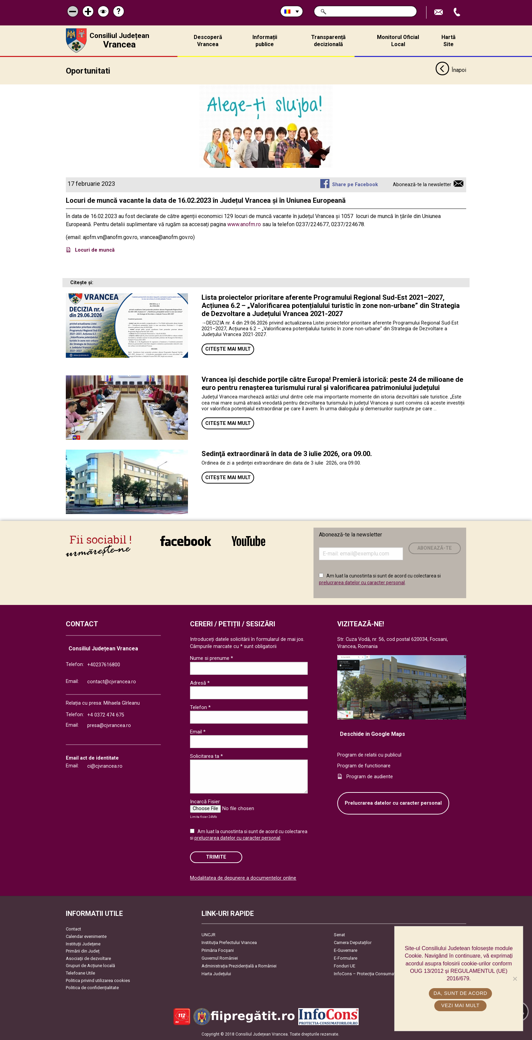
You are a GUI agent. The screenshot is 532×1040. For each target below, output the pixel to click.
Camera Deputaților (353, 942)
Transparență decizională (328, 40)
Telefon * (200, 707)
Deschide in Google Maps (372, 734)
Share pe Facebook (355, 185)
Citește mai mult (228, 349)
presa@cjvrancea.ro (109, 725)
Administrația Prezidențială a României (239, 965)
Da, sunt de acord (460, 993)
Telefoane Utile (80, 973)
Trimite (216, 857)
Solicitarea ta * (206, 756)
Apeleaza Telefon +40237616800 (458, 12)
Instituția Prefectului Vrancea (229, 942)
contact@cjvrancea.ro (111, 682)
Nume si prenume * (211, 658)
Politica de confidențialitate (92, 987)
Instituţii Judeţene (83, 943)
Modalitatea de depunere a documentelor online (243, 878)
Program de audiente (369, 777)
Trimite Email (439, 12)
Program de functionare (364, 766)
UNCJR (208, 934)
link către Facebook (185, 541)
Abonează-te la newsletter (422, 185)
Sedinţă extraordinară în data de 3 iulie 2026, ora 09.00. (287, 454)
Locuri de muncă (95, 250)
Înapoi (450, 70)
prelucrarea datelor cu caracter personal (362, 582)
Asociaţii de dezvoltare (88, 958)
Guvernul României (220, 958)
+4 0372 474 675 (105, 715)
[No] (514, 978)
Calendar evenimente (86, 936)
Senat (339, 934)
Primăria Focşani (218, 950)
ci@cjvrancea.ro (104, 766)
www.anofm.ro (244, 224)
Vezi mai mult (460, 1005)
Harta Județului (216, 973)
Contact (73, 928)
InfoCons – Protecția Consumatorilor (369, 973)
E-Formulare (345, 958)
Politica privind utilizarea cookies (98, 980)
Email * (198, 732)
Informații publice (264, 40)
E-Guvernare (345, 950)
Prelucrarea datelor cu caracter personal (393, 803)
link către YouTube (248, 541)
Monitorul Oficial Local (398, 40)
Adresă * (200, 683)
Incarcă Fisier (205, 802)
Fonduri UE (344, 965)
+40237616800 (103, 665)
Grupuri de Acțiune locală (90, 965)
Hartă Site (448, 40)
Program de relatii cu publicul (369, 755)
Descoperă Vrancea (208, 40)
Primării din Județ (82, 951)
